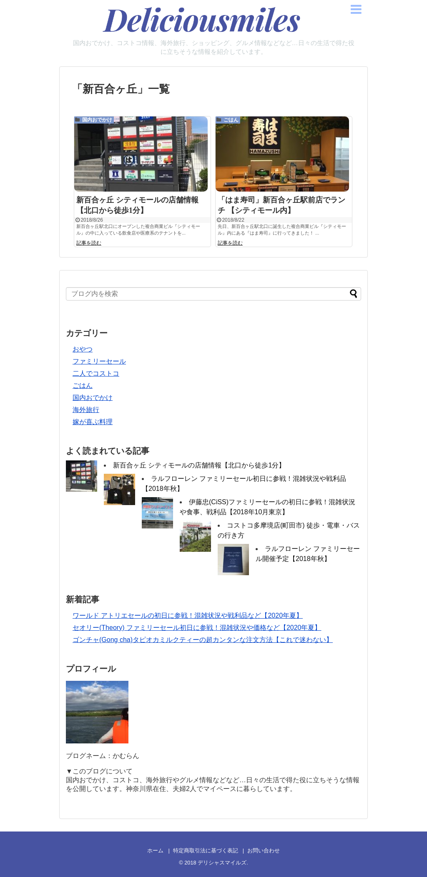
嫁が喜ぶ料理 (93, 421)
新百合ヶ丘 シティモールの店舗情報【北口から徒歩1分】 (199, 465)
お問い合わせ (263, 850)
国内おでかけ (97, 120)
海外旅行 (86, 409)
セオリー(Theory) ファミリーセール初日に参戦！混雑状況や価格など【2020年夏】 (197, 627)
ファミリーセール (99, 361)
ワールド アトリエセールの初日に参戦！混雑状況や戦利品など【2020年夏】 (188, 615)
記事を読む (88, 245)
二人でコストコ (96, 373)
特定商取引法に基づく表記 (205, 850)
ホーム (155, 850)
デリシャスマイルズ (222, 862)
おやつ (83, 349)
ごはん (231, 120)
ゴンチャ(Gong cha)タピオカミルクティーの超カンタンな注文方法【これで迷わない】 (203, 639)
